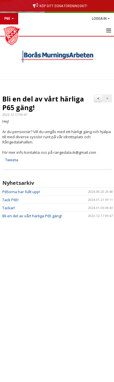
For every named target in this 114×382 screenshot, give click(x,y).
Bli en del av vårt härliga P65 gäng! (43, 103)
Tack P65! (10, 199)
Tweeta (11, 159)
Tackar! (8, 207)
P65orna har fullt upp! (21, 191)
